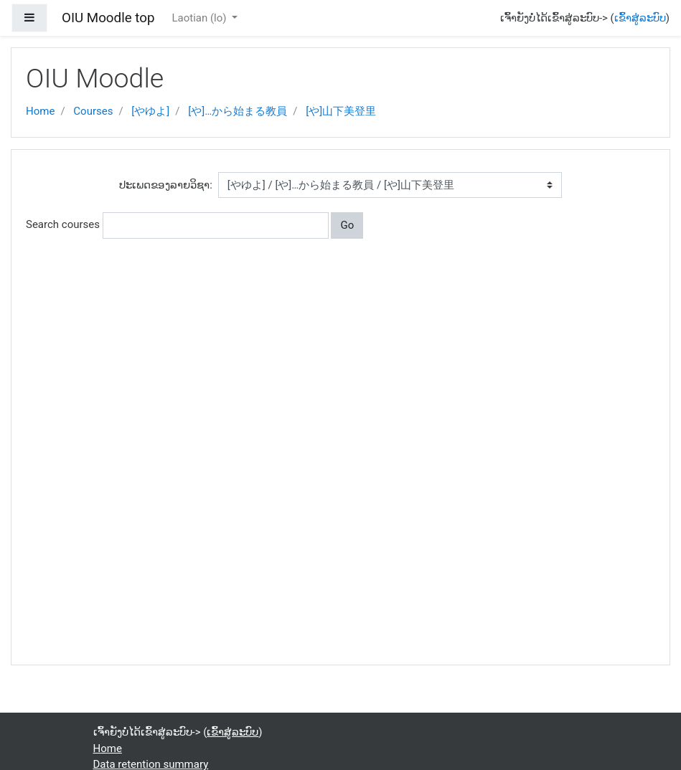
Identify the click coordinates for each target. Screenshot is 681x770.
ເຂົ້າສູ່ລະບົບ (640, 17)
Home (40, 111)
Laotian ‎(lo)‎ (200, 17)
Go (347, 225)
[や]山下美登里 (341, 111)
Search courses (63, 224)
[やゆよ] (150, 111)
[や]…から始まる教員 (237, 111)
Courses (93, 111)
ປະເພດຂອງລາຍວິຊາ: (165, 185)
